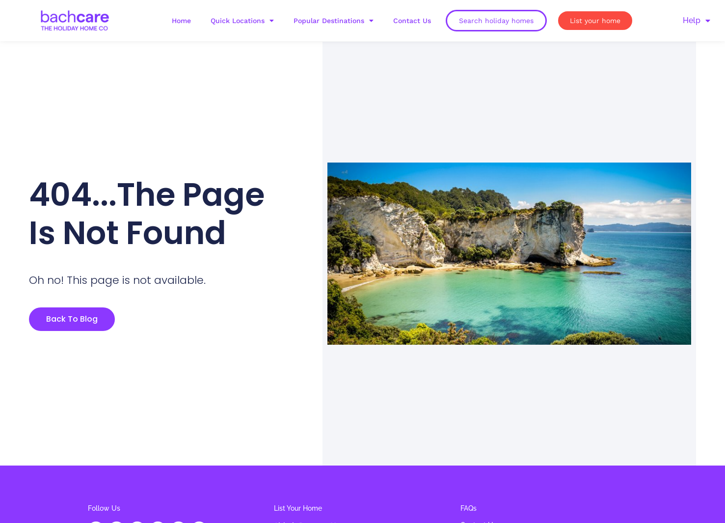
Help (696, 20)
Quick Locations (242, 20)
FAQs (468, 508)
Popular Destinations (334, 20)
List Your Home (298, 508)
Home (181, 21)
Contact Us (412, 21)
